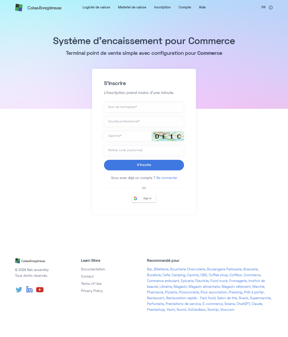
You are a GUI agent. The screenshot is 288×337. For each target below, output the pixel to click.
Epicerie (187, 281)
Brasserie (250, 269)
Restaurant (155, 298)
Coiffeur (236, 275)
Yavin (171, 310)
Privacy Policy (92, 291)
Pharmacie (155, 292)
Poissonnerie (189, 292)
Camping (178, 275)
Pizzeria (171, 292)
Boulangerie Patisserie (224, 269)
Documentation (93, 269)
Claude (257, 304)
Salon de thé (227, 298)
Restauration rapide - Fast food (190, 298)
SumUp (212, 310)
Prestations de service (183, 304)
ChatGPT (243, 304)
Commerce (252, 275)
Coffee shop (218, 275)
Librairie (166, 287)
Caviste (193, 275)
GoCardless (197, 310)
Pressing (235, 292)
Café (166, 275)
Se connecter (166, 178)
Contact (87, 276)
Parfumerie (155, 304)
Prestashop (156, 310)
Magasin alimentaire (204, 287)
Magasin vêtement (236, 287)
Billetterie (161, 269)
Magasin (180, 287)
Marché (258, 287)
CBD (203, 275)
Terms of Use (91, 284)
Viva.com (227, 310)
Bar (149, 269)
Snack (243, 298)
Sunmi (181, 310)
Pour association (214, 292)
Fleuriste (202, 281)
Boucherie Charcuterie (187, 269)
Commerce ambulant (163, 281)
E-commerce (213, 304)
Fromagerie (238, 281)
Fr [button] (263, 7)
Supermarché (260, 298)
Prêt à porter (254, 292)
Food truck (219, 281)
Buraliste (154, 275)
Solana (229, 304)
